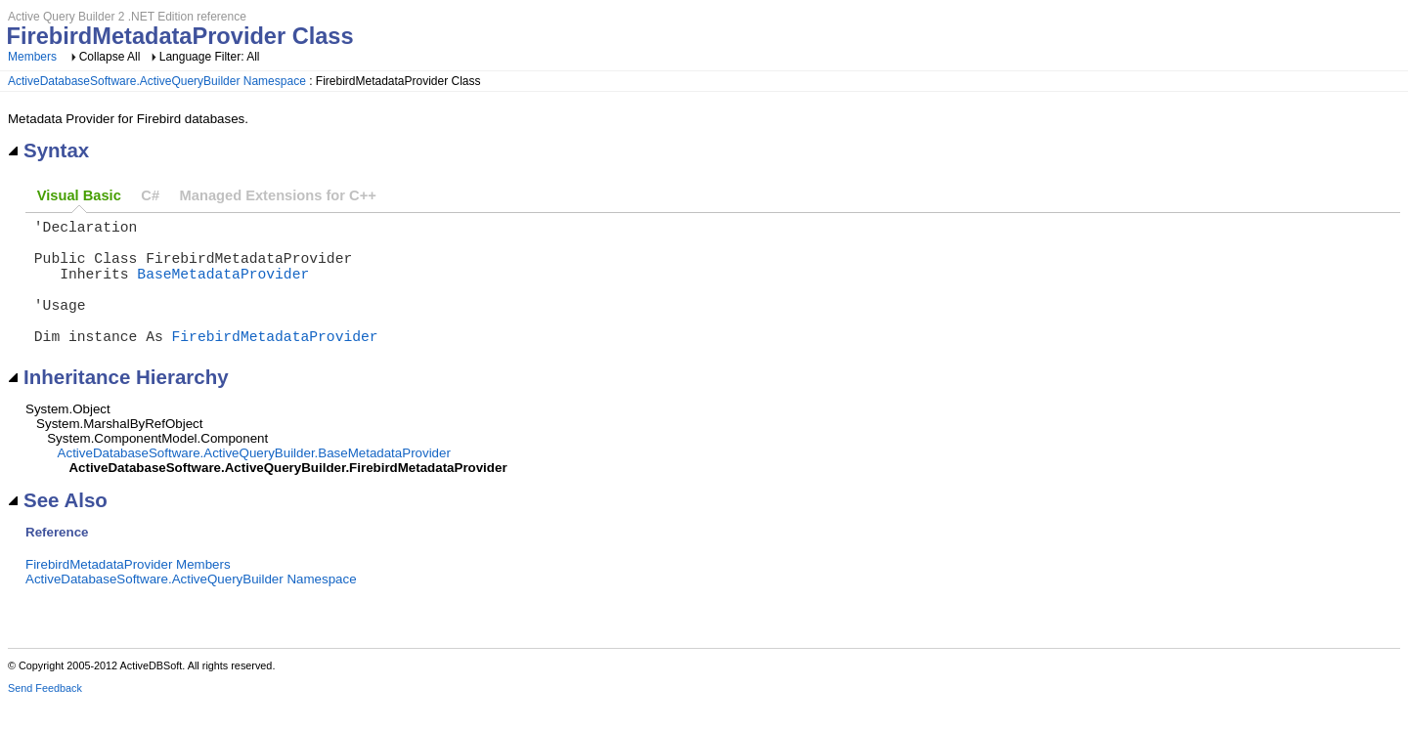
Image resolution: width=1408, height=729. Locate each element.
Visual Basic (79, 195)
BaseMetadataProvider (223, 288)
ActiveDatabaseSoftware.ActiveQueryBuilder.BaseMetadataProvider (254, 480)
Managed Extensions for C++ (278, 195)
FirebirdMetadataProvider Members (128, 591)
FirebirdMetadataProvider (275, 362)
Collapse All (110, 57)
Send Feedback (45, 715)
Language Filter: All (209, 57)
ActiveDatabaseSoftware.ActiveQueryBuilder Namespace (157, 81)
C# (150, 195)
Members (32, 57)
